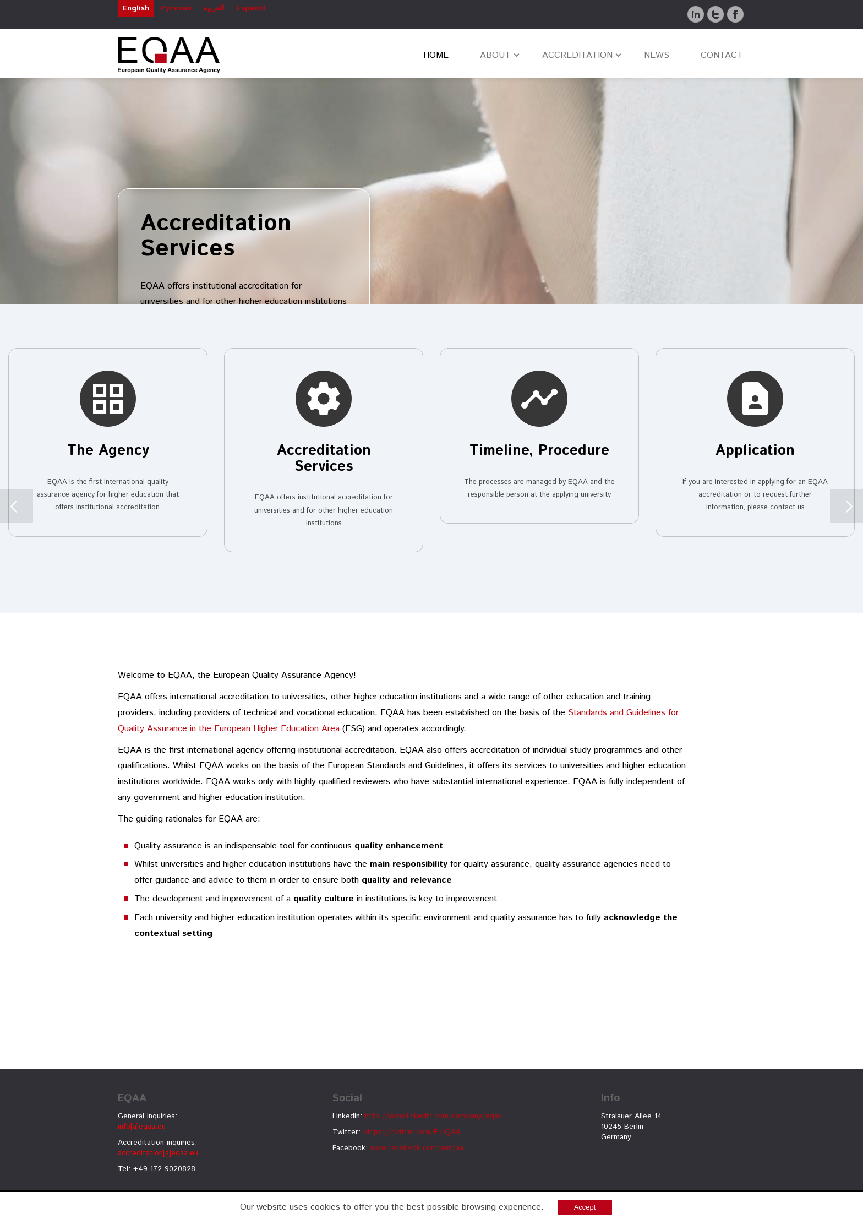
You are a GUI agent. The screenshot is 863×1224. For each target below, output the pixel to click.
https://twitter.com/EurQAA (412, 1132)
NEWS (656, 55)
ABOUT (495, 55)
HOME (436, 55)
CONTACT (722, 55)
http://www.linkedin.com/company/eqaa (433, 1116)
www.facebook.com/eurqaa (416, 1148)
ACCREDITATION (577, 55)
